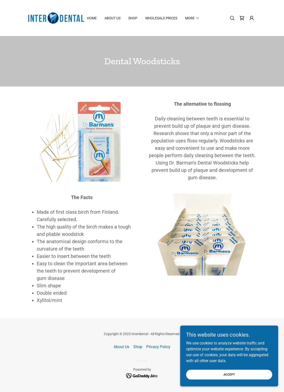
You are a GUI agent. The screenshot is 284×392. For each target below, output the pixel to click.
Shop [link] (132, 18)
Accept (229, 381)
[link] (56, 17)
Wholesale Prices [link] (161, 18)
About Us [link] (112, 18)
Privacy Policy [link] (158, 346)
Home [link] (92, 18)
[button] (252, 18)
